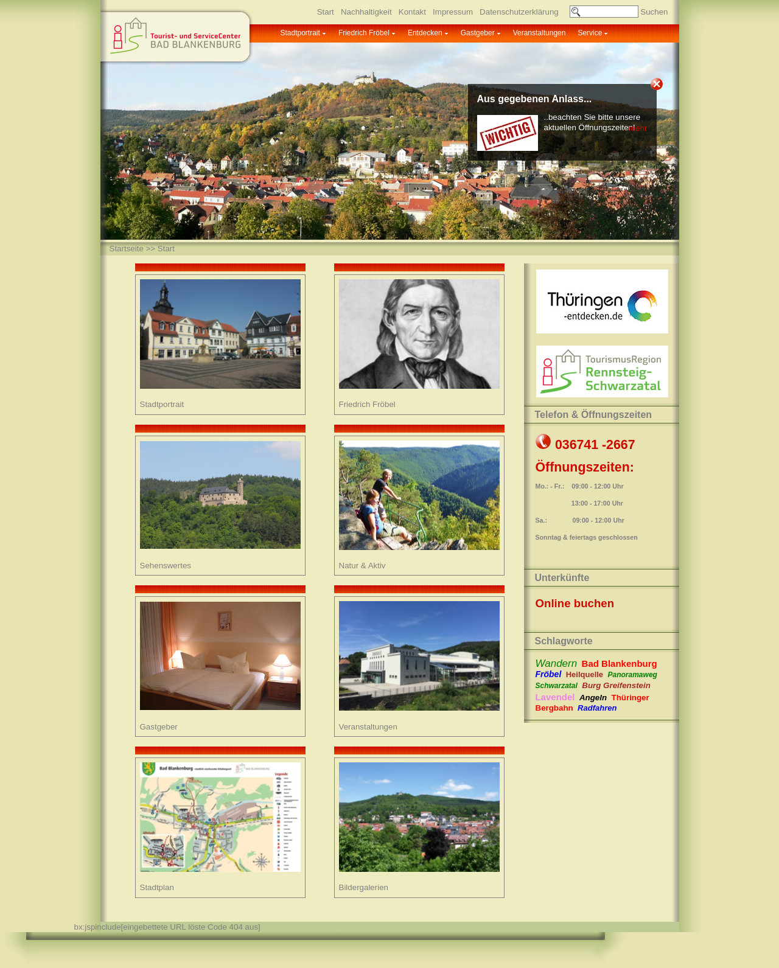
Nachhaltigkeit (366, 11)
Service (590, 33)
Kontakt (412, 11)
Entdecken (425, 33)
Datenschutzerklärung (519, 11)
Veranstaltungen (539, 33)
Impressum (453, 11)
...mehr (634, 128)
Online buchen (575, 603)
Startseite (127, 248)
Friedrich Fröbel (364, 33)
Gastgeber (478, 33)
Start (325, 11)
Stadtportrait (300, 33)
